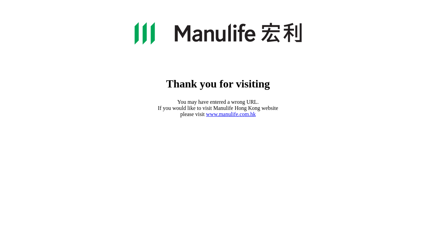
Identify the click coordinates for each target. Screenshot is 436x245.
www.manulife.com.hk (231, 114)
